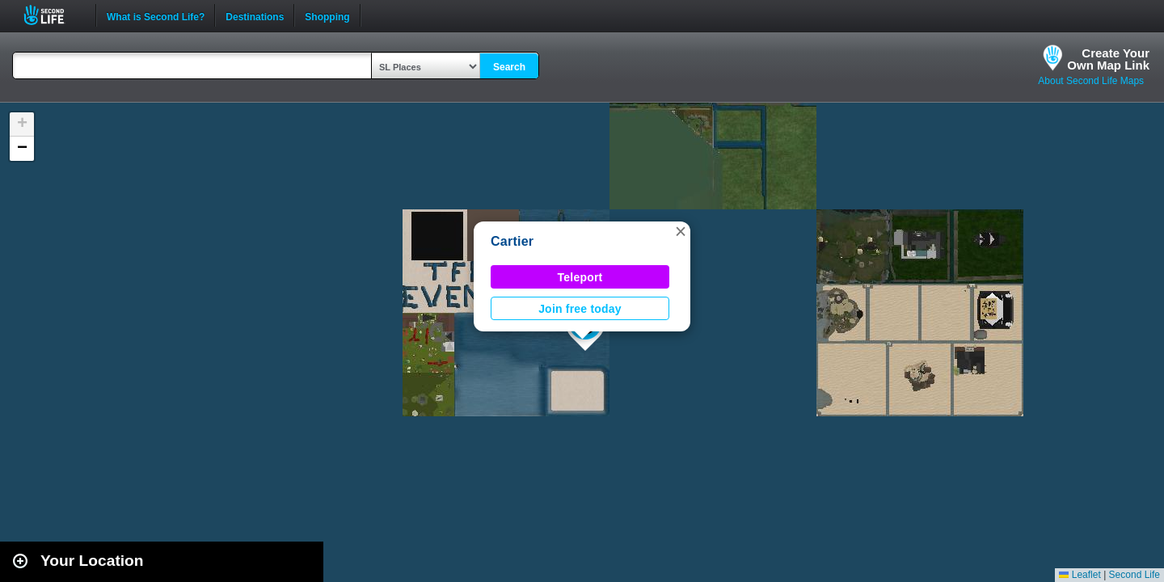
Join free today (580, 308)
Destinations (255, 15)
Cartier (512, 241)
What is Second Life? (156, 15)
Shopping (327, 15)
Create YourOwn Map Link (1108, 59)
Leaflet (1079, 574)
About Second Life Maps (1091, 80)
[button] (680, 231)
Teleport (580, 277)
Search (509, 67)
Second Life (53, 15)
